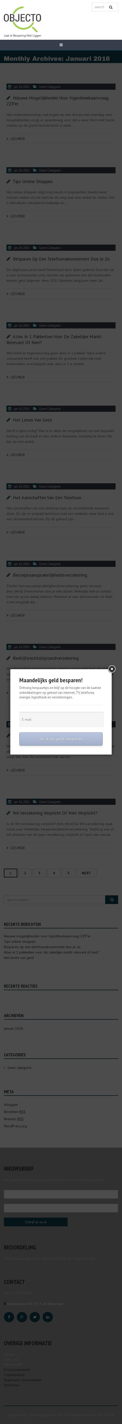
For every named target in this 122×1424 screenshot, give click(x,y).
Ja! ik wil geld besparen (61, 739)
